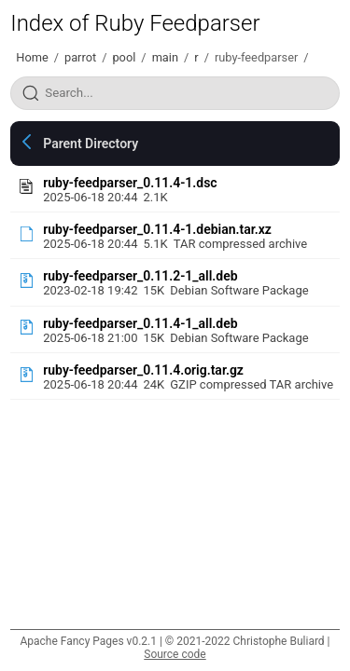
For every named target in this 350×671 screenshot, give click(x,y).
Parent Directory (90, 143)
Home (32, 57)
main (165, 57)
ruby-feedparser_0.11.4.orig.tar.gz (143, 370)
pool (123, 57)
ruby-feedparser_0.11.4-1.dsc (130, 182)
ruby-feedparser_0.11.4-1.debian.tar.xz (157, 229)
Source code (174, 654)
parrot (80, 57)
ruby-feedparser (256, 57)
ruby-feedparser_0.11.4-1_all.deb (140, 323)
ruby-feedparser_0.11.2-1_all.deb (140, 275)
